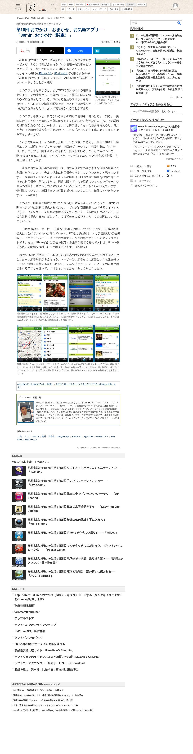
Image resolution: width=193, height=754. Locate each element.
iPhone (36, 436)
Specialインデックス (145, 185)
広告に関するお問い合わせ (149, 176)
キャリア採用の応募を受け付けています (154, 111)
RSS (173, 166)
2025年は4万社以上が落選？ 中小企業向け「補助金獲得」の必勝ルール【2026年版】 (53, 710)
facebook (176, 171)
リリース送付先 (142, 171)
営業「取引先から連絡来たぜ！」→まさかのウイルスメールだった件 (45, 705)
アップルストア (24, 618)
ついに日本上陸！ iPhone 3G (30, 461)
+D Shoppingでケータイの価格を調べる (40, 644)
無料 (44, 436)
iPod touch (61, 73)
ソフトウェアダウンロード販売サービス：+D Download (50, 663)
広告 (20, 436)
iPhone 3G (45, 73)
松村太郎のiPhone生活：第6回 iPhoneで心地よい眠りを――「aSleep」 (73, 532)
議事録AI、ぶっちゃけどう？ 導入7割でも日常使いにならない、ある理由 (48, 695)
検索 (179, 22)
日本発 (51, 436)
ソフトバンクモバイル (28, 637)
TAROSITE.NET (25, 605)
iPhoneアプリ (102, 436)
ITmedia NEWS (23, 18)
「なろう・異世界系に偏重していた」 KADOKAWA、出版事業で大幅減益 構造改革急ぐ (159, 50)
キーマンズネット (52, 684)
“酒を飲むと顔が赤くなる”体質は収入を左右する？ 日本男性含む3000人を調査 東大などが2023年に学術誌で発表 (157, 138)
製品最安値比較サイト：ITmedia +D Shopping (44, 650)
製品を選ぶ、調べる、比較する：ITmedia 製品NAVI (47, 669)
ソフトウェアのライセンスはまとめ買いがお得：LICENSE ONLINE (57, 656)
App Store (88, 436)
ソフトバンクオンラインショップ (35, 624)
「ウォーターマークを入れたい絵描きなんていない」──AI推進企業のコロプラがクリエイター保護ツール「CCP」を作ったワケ (157, 150)
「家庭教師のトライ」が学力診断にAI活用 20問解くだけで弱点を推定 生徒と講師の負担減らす (160, 89)
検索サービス (31, 439)
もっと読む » (176, 97)
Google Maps (63, 436)
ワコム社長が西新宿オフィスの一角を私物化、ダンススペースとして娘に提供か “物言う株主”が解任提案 (159, 39)
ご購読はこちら (173, 159)
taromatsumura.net (27, 612)
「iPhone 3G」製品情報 (30, 631)
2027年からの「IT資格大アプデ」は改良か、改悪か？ (38, 690)
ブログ (27, 436)
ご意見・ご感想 (142, 166)
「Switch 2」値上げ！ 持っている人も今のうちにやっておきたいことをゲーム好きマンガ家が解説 (159, 62)
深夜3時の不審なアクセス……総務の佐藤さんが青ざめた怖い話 (43, 700)
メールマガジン (142, 180)
